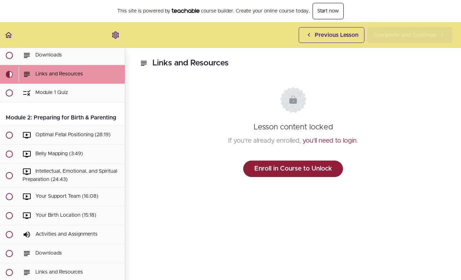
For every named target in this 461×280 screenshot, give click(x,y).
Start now (328, 11)
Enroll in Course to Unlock (293, 169)
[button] (9, 35)
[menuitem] (116, 35)
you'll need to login (330, 141)
